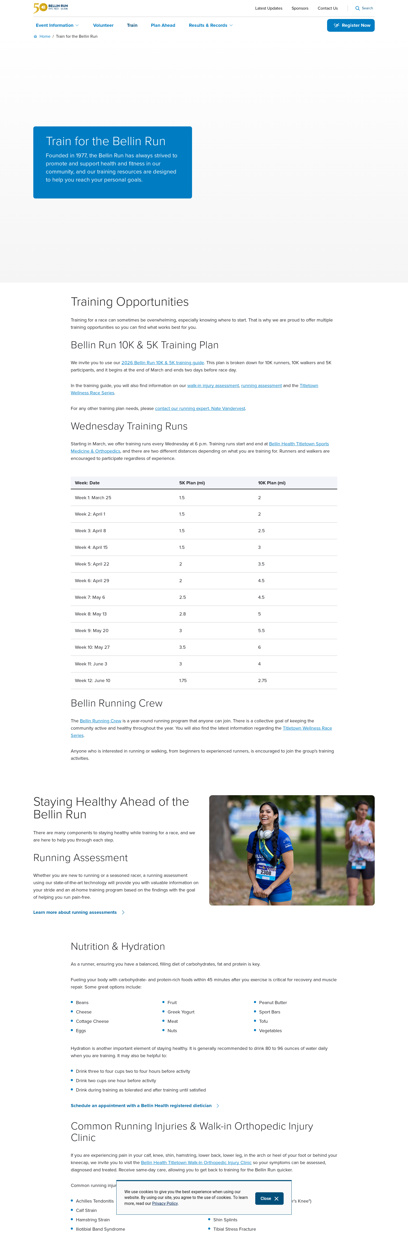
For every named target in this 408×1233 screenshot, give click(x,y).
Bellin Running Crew (100, 615)
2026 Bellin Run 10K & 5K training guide (163, 257)
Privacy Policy (165, 1203)
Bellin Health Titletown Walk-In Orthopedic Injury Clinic (196, 1057)
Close (265, 1198)
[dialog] (204, 1197)
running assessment (261, 280)
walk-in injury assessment (213, 280)
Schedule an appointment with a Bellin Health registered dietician (141, 1000)
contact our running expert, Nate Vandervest (200, 303)
